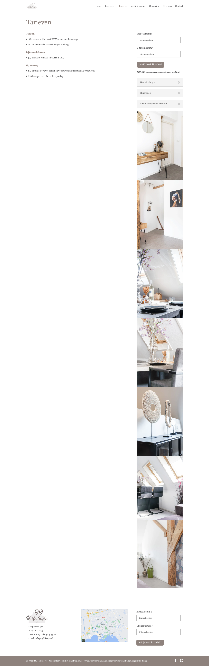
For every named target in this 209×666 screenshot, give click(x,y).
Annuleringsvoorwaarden (113, 661)
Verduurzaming (138, 6)
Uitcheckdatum (145, 48)
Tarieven (123, 6)
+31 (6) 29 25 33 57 (47, 635)
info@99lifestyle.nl (44, 639)
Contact (179, 6)
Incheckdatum (144, 34)
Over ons (167, 6)
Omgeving (154, 6)
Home (98, 6)
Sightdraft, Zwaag (139, 661)
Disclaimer (77, 661)
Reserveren (110, 6)
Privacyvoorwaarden (92, 661)
